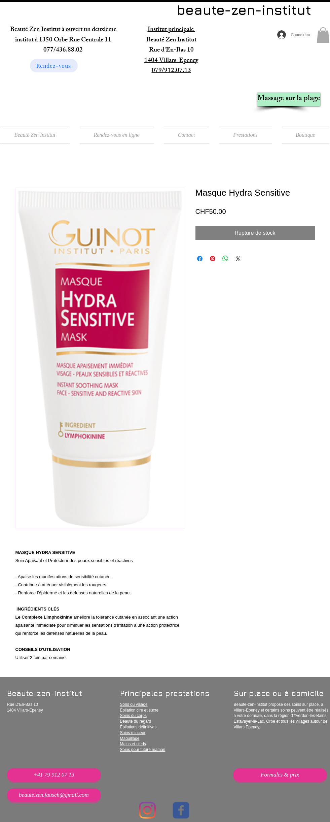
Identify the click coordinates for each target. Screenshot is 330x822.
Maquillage (130, 738)
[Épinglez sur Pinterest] (213, 259)
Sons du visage (134, 704)
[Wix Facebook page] (181, 810)
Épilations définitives (138, 727)
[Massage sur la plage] (288, 99)
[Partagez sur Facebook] (200, 259)
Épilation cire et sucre (139, 710)
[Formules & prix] (280, 775)
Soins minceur (133, 732)
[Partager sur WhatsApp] (225, 259)
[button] (323, 35)
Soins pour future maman (143, 749)
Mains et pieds (133, 744)
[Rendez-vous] (54, 65)
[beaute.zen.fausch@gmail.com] (54, 795)
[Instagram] (147, 810)
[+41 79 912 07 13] (54, 775)
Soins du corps (133, 715)
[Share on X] (238, 259)
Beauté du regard (135, 721)
